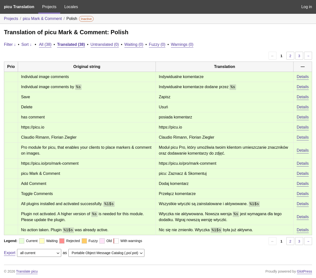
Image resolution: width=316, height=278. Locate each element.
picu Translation (19, 7)
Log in (306, 7)
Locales (71, 7)
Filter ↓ (10, 44)
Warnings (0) (182, 44)
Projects (49, 7)
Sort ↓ (26, 44)
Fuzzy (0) (157, 44)
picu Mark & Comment (42, 18)
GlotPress (304, 271)
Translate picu (27, 271)
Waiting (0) (133, 44)
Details (303, 77)
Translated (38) (71, 44)
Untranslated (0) (105, 44)
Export (9, 253)
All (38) (45, 44)
